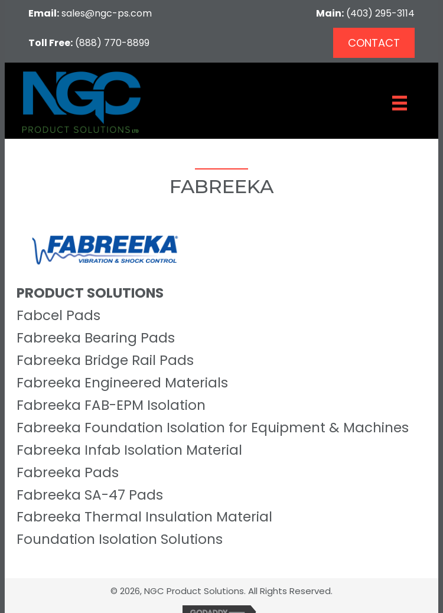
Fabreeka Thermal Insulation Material (144, 516)
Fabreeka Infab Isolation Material (129, 450)
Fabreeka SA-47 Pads (90, 494)
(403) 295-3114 (380, 13)
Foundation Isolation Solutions (120, 539)
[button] (374, 43)
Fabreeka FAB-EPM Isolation (111, 405)
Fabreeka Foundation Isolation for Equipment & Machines (213, 427)
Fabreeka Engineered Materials (122, 382)
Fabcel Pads (58, 315)
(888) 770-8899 (112, 43)
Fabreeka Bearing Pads (96, 337)
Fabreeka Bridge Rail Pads (105, 360)
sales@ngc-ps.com (106, 13)
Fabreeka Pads (68, 472)
